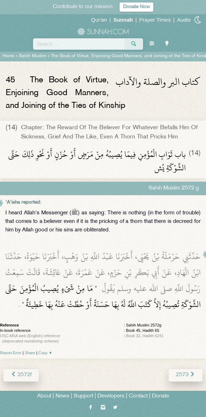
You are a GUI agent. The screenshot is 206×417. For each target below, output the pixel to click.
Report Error (11, 353)
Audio (184, 20)
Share (30, 353)
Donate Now (136, 7)
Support (83, 396)
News (62, 396)
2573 (185, 375)
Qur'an (99, 20)
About (44, 396)
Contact (138, 396)
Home (8, 56)
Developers (111, 396)
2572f (21, 375)
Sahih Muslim (32, 56)
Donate (160, 396)
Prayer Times (154, 20)
